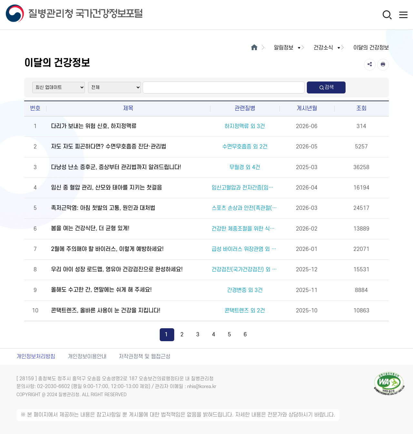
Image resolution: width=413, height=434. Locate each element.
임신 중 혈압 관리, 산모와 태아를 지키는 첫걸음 (106, 188)
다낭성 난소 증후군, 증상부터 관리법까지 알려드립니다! (116, 167)
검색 (326, 87)
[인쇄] (383, 65)
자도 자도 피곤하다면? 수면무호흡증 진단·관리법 (108, 147)
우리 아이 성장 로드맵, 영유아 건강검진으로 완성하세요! (117, 269)
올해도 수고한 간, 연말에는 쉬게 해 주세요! (101, 290)
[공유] (370, 65)
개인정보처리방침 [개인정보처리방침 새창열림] (35, 357)
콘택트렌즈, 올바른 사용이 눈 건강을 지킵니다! (105, 311)
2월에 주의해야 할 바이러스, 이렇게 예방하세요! (107, 249)
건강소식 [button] (327, 48)
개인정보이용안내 (87, 357)
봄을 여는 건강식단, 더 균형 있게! (90, 228)
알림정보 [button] (288, 48)
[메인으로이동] (254, 48)
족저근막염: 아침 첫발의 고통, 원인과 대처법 (103, 208)
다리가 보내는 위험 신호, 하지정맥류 (93, 126)
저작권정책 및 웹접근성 (144, 357)
